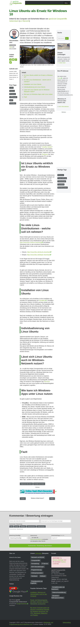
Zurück (23, 498)
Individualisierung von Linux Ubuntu (34, 87)
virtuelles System (47, 147)
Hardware (45, 154)
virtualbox (13, 103)
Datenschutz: (33, 535)
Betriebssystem (62, 187)
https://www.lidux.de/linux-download (30, 242)
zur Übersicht (24, 21)
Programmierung (36, 570)
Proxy (59, 78)
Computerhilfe (35, 560)
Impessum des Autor (26, 484)
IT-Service (45, 563)
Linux (11, 87)
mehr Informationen (63, 106)
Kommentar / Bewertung (15, 524)
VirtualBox (42, 300)
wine (11, 100)
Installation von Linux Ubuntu (32, 84)
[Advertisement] (64, 139)
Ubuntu (12, 91)
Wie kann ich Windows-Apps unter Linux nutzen (38, 94)
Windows (12, 94)
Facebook (61, 184)
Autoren (63, 562)
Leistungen (38, 553)
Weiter (52, 498)
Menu (66, 3)
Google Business (22, 603)
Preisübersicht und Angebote (36, 582)
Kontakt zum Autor (39, 484)
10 (10, 97)
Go (66, 38)
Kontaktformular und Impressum (58, 588)
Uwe (10, 47)
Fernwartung (35, 563)
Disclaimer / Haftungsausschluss (57, 596)
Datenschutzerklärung (36, 539)
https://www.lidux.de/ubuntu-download (38, 252)
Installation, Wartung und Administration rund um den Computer (38, 594)
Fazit (25, 97)
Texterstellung (62, 178)
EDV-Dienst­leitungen (37, 566)
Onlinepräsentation (37, 573)
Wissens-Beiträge (58, 560)
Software (42, 576)
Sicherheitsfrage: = (57, 535)
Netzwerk (47, 381)
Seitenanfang (67, 622)
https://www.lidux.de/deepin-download (38, 254)
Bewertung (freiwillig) (14, 535)
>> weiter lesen (61, 62)
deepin (15, 97)
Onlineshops (62, 181)
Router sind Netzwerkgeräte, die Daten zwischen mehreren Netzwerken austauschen (39, 601)
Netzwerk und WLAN (37, 557)
